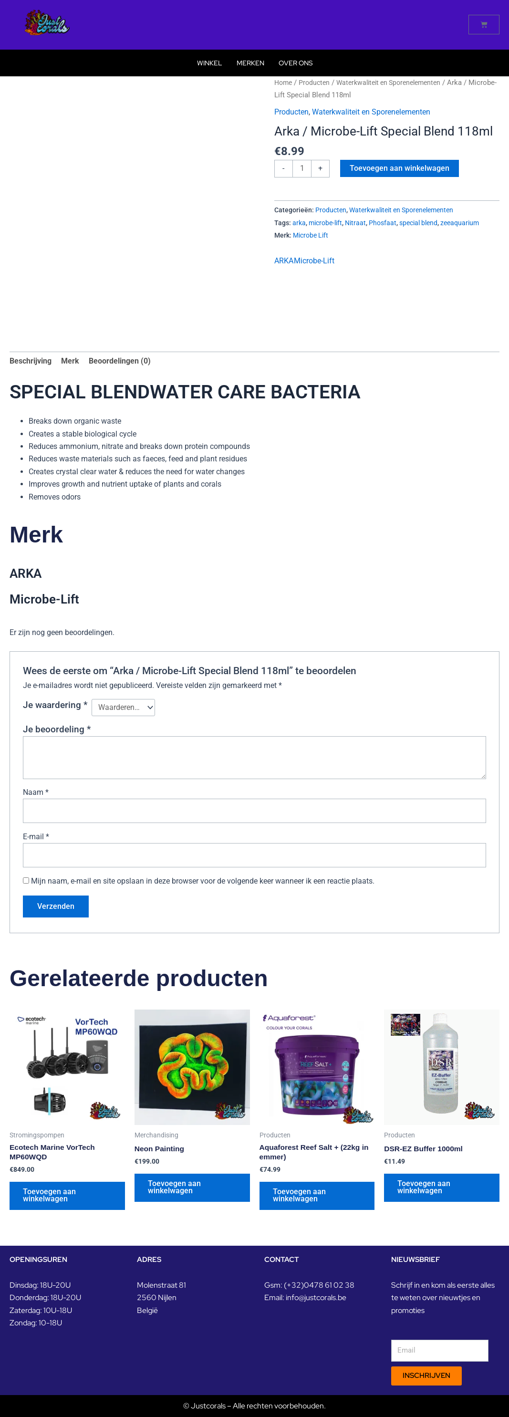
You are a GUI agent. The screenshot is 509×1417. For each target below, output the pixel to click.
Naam (36, 793)
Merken (250, 63)
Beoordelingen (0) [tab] (120, 361)
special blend (418, 223)
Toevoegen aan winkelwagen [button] (50, 1200)
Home (284, 82)
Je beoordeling (57, 730)
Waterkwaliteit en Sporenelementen (396, 82)
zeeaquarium (459, 223)
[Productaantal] (302, 169)
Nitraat (355, 223)
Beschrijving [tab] (31, 361)
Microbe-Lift (314, 261)
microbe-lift (325, 223)
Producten (317, 82)
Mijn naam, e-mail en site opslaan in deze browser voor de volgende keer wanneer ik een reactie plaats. (202, 883)
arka (299, 223)
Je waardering (55, 705)
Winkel (209, 63)
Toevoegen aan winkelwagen (400, 168)
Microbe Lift (310, 236)
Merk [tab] (70, 361)
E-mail (36, 839)
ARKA (283, 261)
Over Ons (295, 63)
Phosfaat (382, 223)
